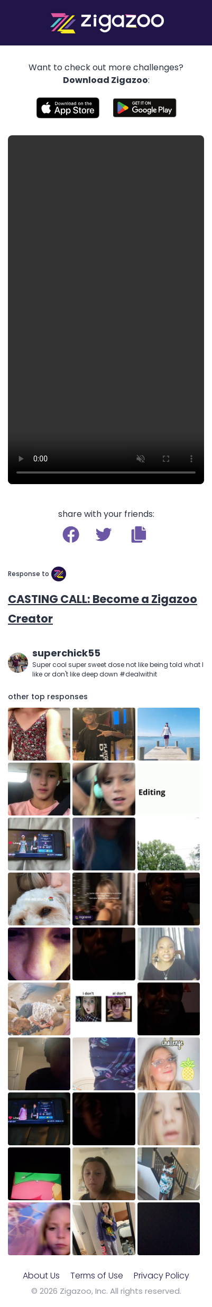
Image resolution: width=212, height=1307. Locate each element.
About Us (41, 1275)
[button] (139, 534)
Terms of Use (96, 1275)
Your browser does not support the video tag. (106, 309)
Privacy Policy (161, 1275)
